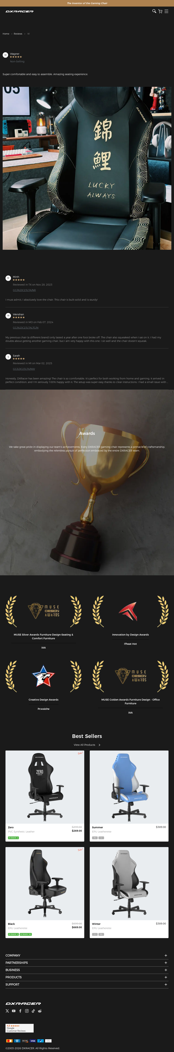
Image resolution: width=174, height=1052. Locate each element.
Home (6, 33)
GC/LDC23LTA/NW (24, 369)
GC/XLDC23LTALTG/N (25, 327)
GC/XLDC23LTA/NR (24, 290)
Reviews (18, 33)
